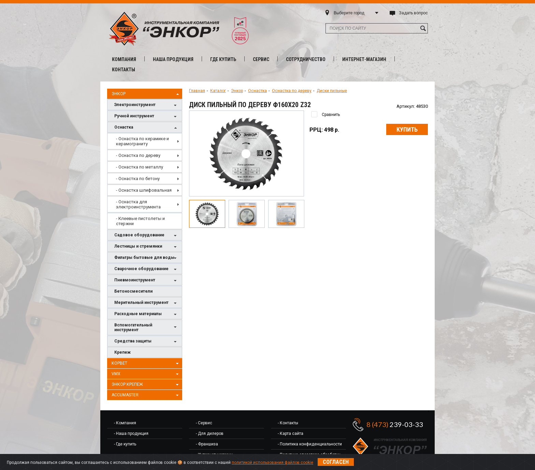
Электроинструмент (146, 105)
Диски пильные (332, 90)
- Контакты (288, 423)
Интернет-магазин (364, 59)
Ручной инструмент (146, 116)
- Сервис (204, 423)
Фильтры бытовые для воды (146, 258)
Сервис (261, 59)
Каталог (218, 90)
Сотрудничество (306, 59)
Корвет (146, 363)
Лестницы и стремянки (146, 247)
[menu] (144, 181)
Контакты (123, 69)
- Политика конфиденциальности (310, 444)
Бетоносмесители (133, 291)
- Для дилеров (209, 433)
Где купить (223, 59)
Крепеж (122, 352)
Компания (124, 59)
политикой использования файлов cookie (272, 462)
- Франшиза (207, 444)
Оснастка (146, 128)
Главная (197, 90)
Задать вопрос (413, 13)
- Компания (125, 423)
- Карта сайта (290, 433)
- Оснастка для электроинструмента (138, 204)
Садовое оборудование (146, 235)
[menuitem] (144, 141)
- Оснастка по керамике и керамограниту (142, 141)
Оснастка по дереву (292, 90)
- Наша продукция (131, 433)
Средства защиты (146, 341)
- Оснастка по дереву (138, 155)
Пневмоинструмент (146, 280)
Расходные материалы (146, 314)
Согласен (336, 462)
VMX (146, 374)
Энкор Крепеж (146, 384)
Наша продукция (173, 59)
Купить (407, 129)
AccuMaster (146, 395)
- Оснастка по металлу (139, 167)
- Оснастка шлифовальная (144, 190)
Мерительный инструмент (146, 303)
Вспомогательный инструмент (146, 327)
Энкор (146, 94)
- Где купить (125, 444)
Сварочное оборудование (146, 269)
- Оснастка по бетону (138, 178)
